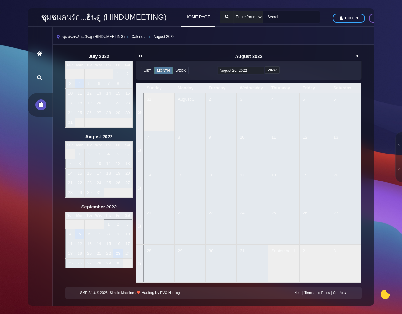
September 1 (283, 251)
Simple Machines (123, 293)
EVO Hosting (170, 293)
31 (149, 99)
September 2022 (99, 206)
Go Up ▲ (340, 293)
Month (163, 70)
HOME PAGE (197, 16)
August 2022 (98, 136)
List (147, 70)
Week (181, 70)
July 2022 (99, 56)
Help (297, 293)
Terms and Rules (317, 293)
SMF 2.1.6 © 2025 (94, 293)
